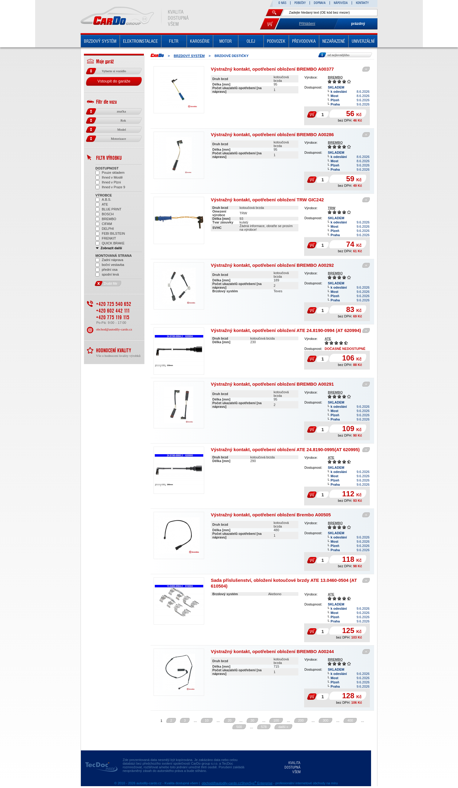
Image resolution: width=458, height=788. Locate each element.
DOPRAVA (320, 3)
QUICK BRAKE (109, 243)
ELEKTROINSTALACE (140, 41)
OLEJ (251, 41)
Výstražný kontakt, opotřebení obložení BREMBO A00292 (272, 265)
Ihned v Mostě (109, 177)
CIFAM (103, 224)
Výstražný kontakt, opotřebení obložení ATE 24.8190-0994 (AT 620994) (286, 330)
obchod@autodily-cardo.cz (114, 329)
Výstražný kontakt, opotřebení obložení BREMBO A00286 (272, 134)
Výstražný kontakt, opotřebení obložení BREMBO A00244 (272, 651)
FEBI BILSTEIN (110, 234)
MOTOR (225, 41)
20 (229, 720)
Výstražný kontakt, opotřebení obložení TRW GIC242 (267, 199)
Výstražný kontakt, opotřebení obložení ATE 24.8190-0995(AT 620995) (285, 449)
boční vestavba (109, 265)
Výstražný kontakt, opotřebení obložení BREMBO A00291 (272, 384)
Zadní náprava (109, 260)
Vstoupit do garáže (114, 81)
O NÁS (282, 3)
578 (264, 727)
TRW (331, 208)
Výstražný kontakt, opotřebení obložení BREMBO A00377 (272, 69)
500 (239, 727)
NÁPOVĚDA (341, 3)
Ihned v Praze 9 (110, 187)
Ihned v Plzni (108, 182)
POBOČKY (300, 3)
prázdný (358, 24)
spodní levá (107, 275)
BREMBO (335, 77)
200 (301, 720)
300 (325, 720)
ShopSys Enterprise (256, 783)
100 (276, 720)
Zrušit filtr (106, 283)
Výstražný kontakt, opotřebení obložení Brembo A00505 (271, 514)
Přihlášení (307, 24)
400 (350, 720)
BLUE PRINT (108, 209)
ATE (328, 338)
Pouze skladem (109, 173)
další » (283, 727)
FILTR (173, 41)
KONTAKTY (362, 3)
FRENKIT (105, 238)
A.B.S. (103, 200)
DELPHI (104, 229)
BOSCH (104, 214)
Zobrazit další (108, 248)
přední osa (106, 270)
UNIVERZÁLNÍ (363, 41)
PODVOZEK (276, 41)
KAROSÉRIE (200, 41)
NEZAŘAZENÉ (333, 41)
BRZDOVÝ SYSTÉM (100, 41)
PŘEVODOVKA (304, 41)
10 (206, 720)
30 (252, 720)
